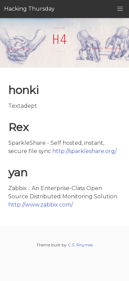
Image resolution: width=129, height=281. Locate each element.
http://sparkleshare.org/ (84, 151)
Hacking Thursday (29, 8)
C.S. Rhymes (80, 244)
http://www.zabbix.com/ (40, 204)
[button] (120, 9)
